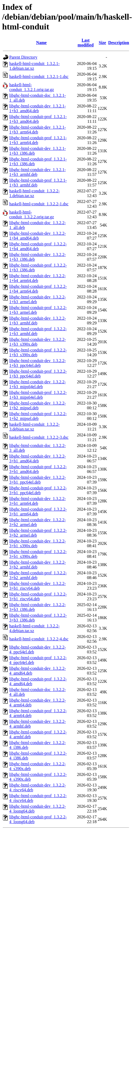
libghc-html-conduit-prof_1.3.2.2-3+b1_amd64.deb (38, 469)
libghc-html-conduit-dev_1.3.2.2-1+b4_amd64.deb (37, 235)
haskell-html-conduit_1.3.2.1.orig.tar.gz (31, 87)
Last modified (85, 42)
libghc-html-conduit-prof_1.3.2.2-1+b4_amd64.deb (38, 246)
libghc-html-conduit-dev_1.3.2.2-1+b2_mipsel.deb (37, 405)
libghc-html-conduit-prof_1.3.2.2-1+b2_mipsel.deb (38, 416)
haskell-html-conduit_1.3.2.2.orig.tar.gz (31, 214)
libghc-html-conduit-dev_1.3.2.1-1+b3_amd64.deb (37, 108)
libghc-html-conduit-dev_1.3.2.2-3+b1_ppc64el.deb (37, 479)
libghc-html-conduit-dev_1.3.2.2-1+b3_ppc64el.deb (37, 363)
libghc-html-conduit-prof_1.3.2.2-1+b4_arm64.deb (38, 288)
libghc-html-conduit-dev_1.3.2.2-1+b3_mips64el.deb (37, 384)
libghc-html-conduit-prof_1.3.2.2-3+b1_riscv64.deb (38, 596)
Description (118, 42)
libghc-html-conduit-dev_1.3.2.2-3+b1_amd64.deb (37, 458)
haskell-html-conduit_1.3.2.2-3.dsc (39, 437)
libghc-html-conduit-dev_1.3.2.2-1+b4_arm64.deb (37, 278)
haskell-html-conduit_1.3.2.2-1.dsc (39, 204)
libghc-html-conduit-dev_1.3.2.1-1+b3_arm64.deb (37, 129)
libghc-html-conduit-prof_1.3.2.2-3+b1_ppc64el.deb (38, 490)
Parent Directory (23, 57)
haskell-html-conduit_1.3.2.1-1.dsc (39, 76)
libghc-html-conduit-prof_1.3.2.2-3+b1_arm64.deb (38, 511)
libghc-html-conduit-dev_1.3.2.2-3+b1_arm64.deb (37, 501)
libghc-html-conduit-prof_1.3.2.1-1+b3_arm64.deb (38, 140)
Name (41, 42)
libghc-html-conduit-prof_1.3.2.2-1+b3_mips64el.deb (38, 394)
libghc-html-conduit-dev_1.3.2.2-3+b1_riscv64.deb (37, 585)
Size (102, 42)
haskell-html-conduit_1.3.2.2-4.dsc (39, 639)
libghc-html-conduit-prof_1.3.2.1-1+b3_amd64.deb (38, 119)
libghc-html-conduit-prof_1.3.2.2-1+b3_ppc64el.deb (38, 373)
